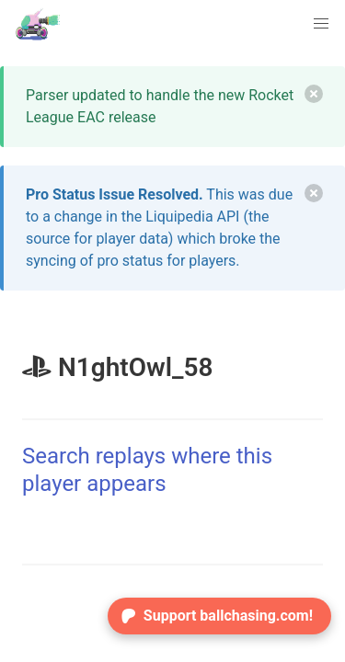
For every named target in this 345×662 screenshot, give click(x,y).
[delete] (314, 94)
